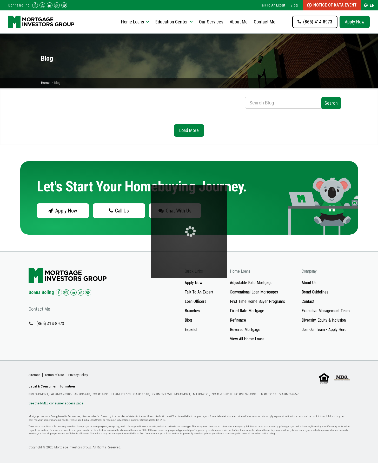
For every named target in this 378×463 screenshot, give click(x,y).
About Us (309, 282)
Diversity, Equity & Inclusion (324, 320)
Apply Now (354, 21)
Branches (192, 310)
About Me (239, 21)
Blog (294, 5)
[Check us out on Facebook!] (35, 5)
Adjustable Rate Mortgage (251, 282)
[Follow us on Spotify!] (64, 5)
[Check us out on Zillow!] (57, 5)
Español (191, 329)
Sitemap (34, 375)
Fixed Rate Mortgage (247, 310)
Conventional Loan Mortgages (254, 292)
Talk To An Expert (272, 5)
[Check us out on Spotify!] (88, 292)
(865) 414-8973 (50, 323)
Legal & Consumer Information (52, 386)
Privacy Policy (78, 375)
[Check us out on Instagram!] (42, 5)
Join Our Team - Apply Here (324, 329)
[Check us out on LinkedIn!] (49, 5)
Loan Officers (195, 301)
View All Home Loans (247, 338)
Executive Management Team (326, 310)
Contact (308, 301)
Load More (189, 130)
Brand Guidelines (315, 292)
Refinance (238, 320)
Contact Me (264, 21)
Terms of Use (54, 375)
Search (331, 103)
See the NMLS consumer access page (56, 403)
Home (45, 83)
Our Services (211, 21)
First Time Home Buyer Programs (257, 301)
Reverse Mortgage (245, 329)
